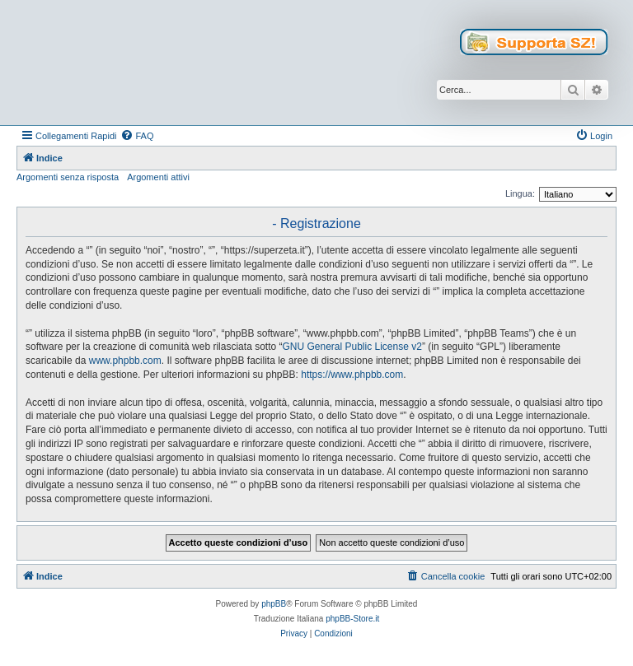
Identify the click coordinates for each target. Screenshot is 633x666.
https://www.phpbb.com (352, 374)
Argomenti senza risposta (67, 177)
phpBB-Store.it (352, 618)
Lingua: (520, 193)
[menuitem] (136, 136)
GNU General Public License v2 (351, 346)
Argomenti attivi (158, 177)
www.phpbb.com (125, 360)
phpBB (273, 603)
